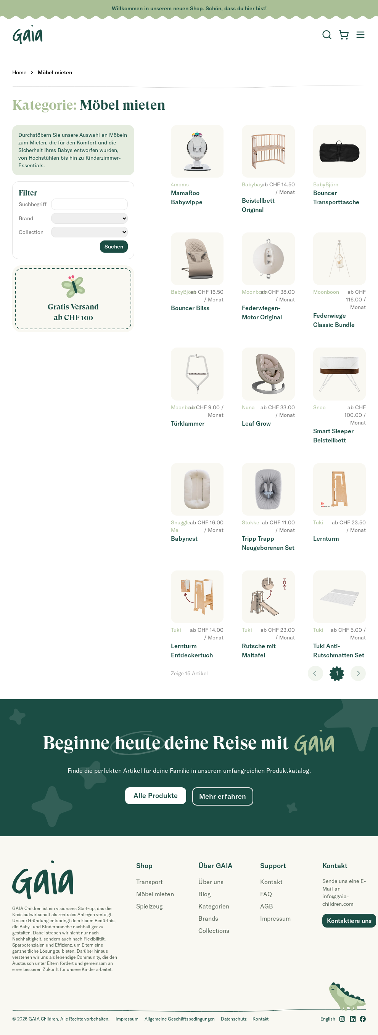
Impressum (275, 918)
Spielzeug (149, 906)
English (327, 1019)
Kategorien (213, 906)
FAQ (266, 894)
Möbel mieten (55, 72)
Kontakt (271, 882)
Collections (213, 930)
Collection (31, 232)
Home (19, 72)
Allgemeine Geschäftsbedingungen (180, 1019)
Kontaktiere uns (349, 920)
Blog (204, 894)
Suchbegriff (33, 204)
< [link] (315, 673)
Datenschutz (233, 1019)
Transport (149, 882)
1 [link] (337, 673)
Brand (26, 218)
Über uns (211, 882)
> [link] (358, 673)
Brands (208, 918)
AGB (266, 906)
